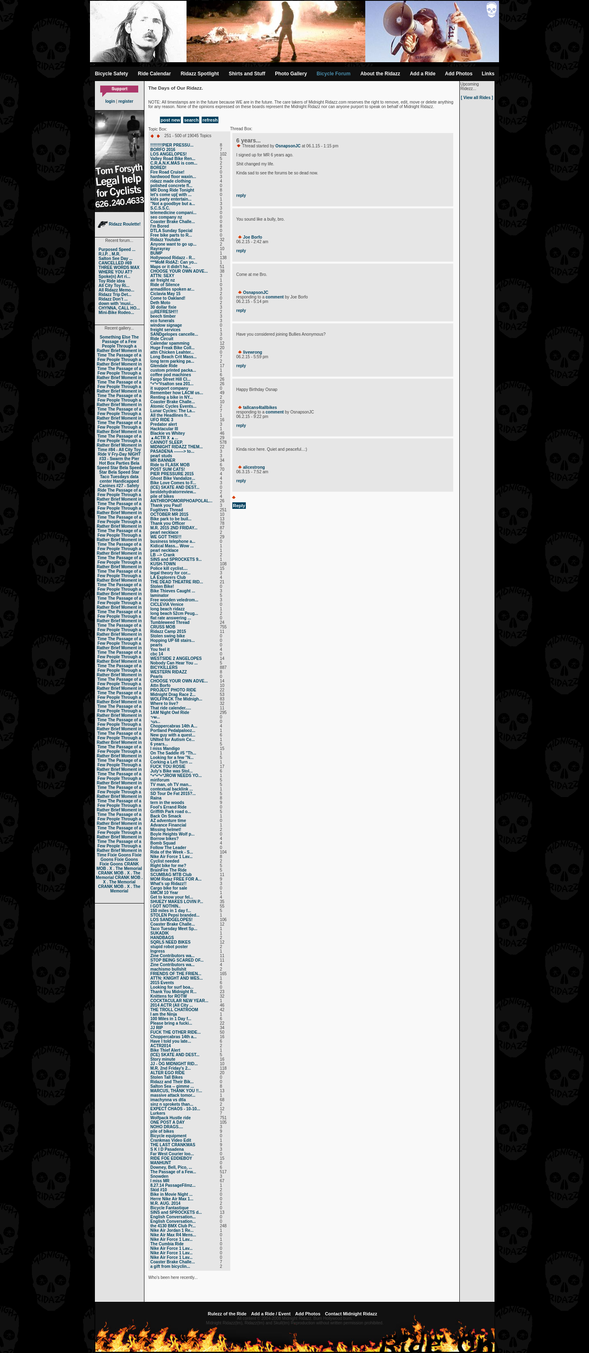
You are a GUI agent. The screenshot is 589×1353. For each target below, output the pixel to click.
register (125, 101)
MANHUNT (161, 1163)
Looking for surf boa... (172, 987)
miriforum (160, 780)
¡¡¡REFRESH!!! (164, 311)
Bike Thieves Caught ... (173, 591)
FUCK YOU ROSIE (168, 766)
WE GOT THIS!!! (166, 537)
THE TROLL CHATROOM (174, 1009)
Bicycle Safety (111, 74)
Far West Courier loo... (172, 1154)
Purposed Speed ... (117, 249)
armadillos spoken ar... (173, 289)
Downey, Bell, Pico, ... (171, 1167)
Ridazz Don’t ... (113, 299)
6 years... (159, 744)
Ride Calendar (154, 74)
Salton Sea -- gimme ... (172, 1086)
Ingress (158, 951)
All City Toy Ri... (114, 285)
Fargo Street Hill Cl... (171, 379)
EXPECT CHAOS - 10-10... (175, 1109)
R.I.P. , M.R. (109, 254)
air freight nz (163, 280)
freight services (166, 330)
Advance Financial (169, 825)
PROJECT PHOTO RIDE (173, 690)
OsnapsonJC (288, 146)
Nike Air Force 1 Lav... (172, 856)
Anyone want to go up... (174, 244)
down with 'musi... (116, 303)
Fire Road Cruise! (167, 172)
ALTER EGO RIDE (168, 1073)
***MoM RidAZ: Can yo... (174, 262)
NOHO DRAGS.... (167, 1127)
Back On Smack (166, 816)
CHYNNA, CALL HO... (119, 308)
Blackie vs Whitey (168, 433)
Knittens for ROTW (169, 996)
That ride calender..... (171, 708)
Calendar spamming (170, 343)
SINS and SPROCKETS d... (176, 1212)
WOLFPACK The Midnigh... (176, 699)
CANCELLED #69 (115, 263)
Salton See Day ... (116, 258)
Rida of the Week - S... (172, 852)
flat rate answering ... (171, 618)
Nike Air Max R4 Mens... (173, 1235)
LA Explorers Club (168, 577)
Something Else (115, 337)
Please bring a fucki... (171, 1023)
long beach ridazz (168, 609)
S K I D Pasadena (167, 1149)
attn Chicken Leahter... (172, 352)
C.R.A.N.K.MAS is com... (174, 163)
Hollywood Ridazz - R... (173, 257)
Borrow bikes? (165, 838)
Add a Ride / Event (271, 1313)
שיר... (155, 717)
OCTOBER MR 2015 (170, 514)
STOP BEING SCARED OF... (177, 960)
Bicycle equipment (169, 1136)
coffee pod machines (171, 375)
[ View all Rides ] (477, 97)
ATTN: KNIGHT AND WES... (177, 978)
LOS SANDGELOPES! (172, 919)
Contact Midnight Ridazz (351, 1313)
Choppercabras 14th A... (174, 726)
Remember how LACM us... (177, 393)
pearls (156, 645)
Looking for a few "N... (172, 757)
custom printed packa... (173, 370)
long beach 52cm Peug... (174, 613)
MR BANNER (163, 460)
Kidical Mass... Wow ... (172, 546)
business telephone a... (173, 541)
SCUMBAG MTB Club (171, 874)
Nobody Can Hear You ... (174, 663)
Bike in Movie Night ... (172, 1194)
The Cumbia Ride (167, 1244)
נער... (155, 721)
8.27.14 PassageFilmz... (173, 1185)
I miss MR (160, 1181)
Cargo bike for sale (169, 888)
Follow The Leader (169, 847)
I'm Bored (160, 226)
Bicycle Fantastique (170, 1208)
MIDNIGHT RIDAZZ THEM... (177, 447)
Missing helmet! (166, 829)
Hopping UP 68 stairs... (173, 640)
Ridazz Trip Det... (115, 294)
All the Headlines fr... (171, 415)
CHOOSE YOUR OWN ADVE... (179, 271)
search (191, 119)
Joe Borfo (252, 237)
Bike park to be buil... (171, 519)
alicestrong (254, 467)
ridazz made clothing (171, 181)
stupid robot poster (169, 946)
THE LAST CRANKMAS (173, 1145)
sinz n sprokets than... (172, 1104)
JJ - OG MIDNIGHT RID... (174, 1064)
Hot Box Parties (114, 463)
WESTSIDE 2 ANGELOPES (176, 658)
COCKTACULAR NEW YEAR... (180, 1000)
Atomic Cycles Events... (174, 406)
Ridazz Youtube (166, 239)
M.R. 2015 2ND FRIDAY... (174, 528)
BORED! (158, 167)
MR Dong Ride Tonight (172, 190)
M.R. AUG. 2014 (166, 1203)
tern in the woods (167, 802)
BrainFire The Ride (169, 870)
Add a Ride (423, 74)
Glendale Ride (164, 366)
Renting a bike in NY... (172, 397)
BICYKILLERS (164, 667)
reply (241, 195)
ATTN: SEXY (163, 275)
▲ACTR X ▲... (164, 438)
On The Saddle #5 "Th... (173, 753)
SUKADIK (160, 933)
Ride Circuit (162, 339)
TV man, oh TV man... (171, 784)
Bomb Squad (163, 843)
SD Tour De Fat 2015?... (173, 793)
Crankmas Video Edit (171, 1140)
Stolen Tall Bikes (167, 1077)
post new (170, 119)
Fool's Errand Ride (169, 807)
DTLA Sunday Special (172, 230)
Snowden (160, 1176)
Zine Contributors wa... (173, 955)
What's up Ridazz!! (169, 883)
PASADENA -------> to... (173, 451)
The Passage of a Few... (173, 1172)
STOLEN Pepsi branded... (175, 915)
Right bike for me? (169, 865)
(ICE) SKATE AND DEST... (175, 487)
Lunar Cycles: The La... (173, 411)
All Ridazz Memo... (116, 290)
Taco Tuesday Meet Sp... (174, 928)
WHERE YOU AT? (116, 272)
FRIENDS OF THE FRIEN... (176, 973)
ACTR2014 (161, 1046)
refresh (210, 119)
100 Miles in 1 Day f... (171, 1018)
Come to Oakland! (168, 298)
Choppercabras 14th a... (174, 1037)
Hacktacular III (164, 429)
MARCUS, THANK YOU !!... (176, 1091)
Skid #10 (159, 1190)
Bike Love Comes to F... (173, 483)
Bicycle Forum (334, 74)
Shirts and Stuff (247, 74)
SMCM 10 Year (164, 892)
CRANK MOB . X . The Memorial (119, 866)
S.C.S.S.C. (160, 208)
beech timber (163, 316)
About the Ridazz (380, 74)
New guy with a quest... (173, 735)
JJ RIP (157, 1027)
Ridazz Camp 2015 (168, 631)
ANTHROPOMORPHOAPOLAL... (182, 501)
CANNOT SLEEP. (167, 442)
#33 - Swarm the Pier (119, 458)
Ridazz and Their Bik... (172, 1082)
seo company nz (166, 217)
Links (488, 74)
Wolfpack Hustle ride (171, 1118)
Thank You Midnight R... (174, 991)
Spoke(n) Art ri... (114, 276)
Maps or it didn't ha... (171, 266)
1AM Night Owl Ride (170, 712)
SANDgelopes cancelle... (174, 334)
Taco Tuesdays (114, 476)
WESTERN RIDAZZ (169, 672)
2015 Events (162, 982)
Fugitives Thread (167, 510)
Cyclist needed (165, 861)
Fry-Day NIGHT (126, 454)
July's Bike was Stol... (172, 771)
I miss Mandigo (165, 748)
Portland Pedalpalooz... (173, 730)
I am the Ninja (164, 1014)
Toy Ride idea (112, 281)
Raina (156, 798)
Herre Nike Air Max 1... (172, 1199)
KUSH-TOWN (163, 564)
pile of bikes (162, 496)
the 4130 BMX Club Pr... (173, 1226)
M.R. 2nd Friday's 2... (171, 1068)
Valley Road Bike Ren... (173, 158)
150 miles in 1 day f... (171, 910)
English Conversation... (173, 1217)
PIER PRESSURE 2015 (172, 474)
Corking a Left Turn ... (172, 762)
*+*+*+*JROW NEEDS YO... (176, 775)
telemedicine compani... (174, 212)
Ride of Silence (165, 284)
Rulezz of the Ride (227, 1313)
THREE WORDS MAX (119, 267)
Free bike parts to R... (171, 235)
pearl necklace (165, 532)
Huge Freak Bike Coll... (173, 348)
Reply (239, 505)
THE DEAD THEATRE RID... (177, 582)
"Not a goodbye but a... (173, 203)
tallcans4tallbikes (260, 407)
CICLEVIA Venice (167, 604)
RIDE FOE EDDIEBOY (171, 1158)
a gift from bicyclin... (170, 1266)
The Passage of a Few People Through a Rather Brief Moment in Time (119, 346)
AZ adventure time (168, 820)
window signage (166, 325)
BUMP (156, 253)
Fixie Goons (119, 855)
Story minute (163, 1059)
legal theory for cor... (171, 573)
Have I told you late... (171, 1041)
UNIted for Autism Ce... (173, 739)
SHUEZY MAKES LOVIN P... (177, 901)
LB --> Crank (163, 555)
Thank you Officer (168, 523)
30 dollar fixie (164, 307)
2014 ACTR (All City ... (172, 1005)
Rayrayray (160, 248)
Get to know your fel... (172, 897)
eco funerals (163, 320)
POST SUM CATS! (168, 469)
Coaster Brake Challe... (173, 221)
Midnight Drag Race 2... (173, 694)
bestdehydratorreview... (173, 492)
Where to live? (164, 703)
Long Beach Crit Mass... (174, 357)
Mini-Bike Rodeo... (116, 312)
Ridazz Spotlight (200, 74)
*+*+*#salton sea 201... (172, 384)
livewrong (252, 352)
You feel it (160, 649)
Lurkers (158, 1113)
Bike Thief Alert (165, 1050)
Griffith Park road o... (171, 811)
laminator (160, 595)
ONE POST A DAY (168, 1122)
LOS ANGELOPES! (169, 154)
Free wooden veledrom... (174, 600)
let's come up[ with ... (171, 194)
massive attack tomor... (173, 1095)
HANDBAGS (162, 937)
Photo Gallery (291, 74)
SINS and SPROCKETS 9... (176, 559)
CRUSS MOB (163, 627)
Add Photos (458, 74)
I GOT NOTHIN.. (166, 906)
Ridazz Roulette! (119, 224)
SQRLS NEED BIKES (171, 942)
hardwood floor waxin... (173, 176)
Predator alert (164, 424)
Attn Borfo (161, 685)
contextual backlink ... (172, 789)
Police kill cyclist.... (169, 568)
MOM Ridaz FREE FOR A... (176, 879)
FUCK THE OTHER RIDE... (176, 1032)
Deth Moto (161, 302)
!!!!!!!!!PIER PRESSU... (172, 145)
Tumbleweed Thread (170, 622)
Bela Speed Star (118, 465)
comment (274, 297)
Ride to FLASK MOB (170, 465)
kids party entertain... (171, 199)
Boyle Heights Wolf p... (173, 834)
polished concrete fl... (172, 185)
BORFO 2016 (163, 149)
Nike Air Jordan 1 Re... (172, 1230)
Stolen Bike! (162, 586)
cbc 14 (157, 654)
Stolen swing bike (168, 636)
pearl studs (161, 456)
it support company (170, 388)
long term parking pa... (172, 361)
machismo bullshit (169, 969)
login (110, 101)
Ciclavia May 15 (166, 293)
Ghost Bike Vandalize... (173, 478)
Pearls (157, 676)
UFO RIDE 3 (162, 420)
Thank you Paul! (166, 505)
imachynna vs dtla (168, 1100)
